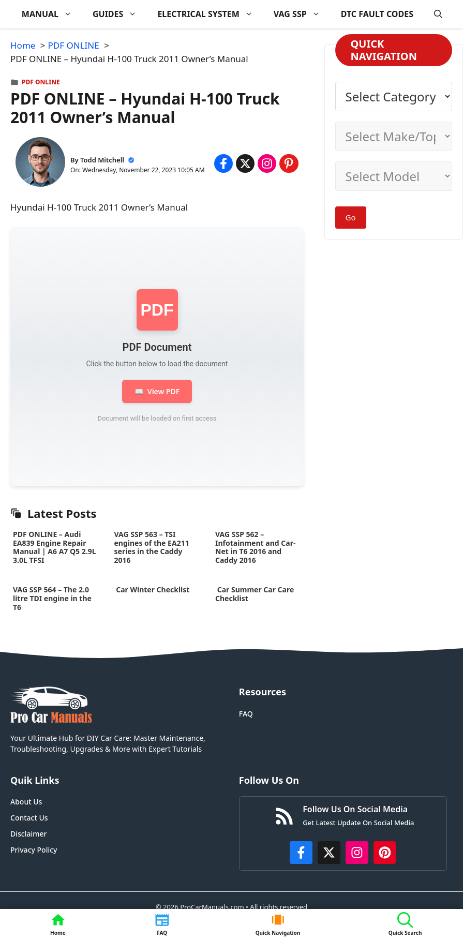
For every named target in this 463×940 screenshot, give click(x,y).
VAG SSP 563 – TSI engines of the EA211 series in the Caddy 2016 (151, 547)
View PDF (157, 391)
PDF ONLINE (41, 82)
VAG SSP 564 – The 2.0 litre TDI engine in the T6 (52, 598)
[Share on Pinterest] (288, 163)
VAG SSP (302, 14)
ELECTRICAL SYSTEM (210, 14)
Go (351, 217)
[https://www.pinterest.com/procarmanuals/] (385, 852)
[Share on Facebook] (223, 163)
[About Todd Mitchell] (40, 163)
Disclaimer (28, 834)
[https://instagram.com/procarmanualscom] (357, 852)
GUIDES (120, 14)
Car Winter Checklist (152, 589)
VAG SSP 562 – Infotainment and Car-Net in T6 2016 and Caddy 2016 (255, 547)
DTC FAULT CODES (377, 14)
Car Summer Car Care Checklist (254, 594)
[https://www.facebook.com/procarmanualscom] (301, 852)
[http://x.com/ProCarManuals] (329, 852)
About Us (26, 802)
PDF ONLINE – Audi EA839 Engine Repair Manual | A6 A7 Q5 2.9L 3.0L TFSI (54, 547)
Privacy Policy (33, 850)
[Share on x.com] (245, 163)
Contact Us (29, 818)
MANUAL (52, 14)
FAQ (246, 714)
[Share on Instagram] (267, 163)
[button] (438, 14)
